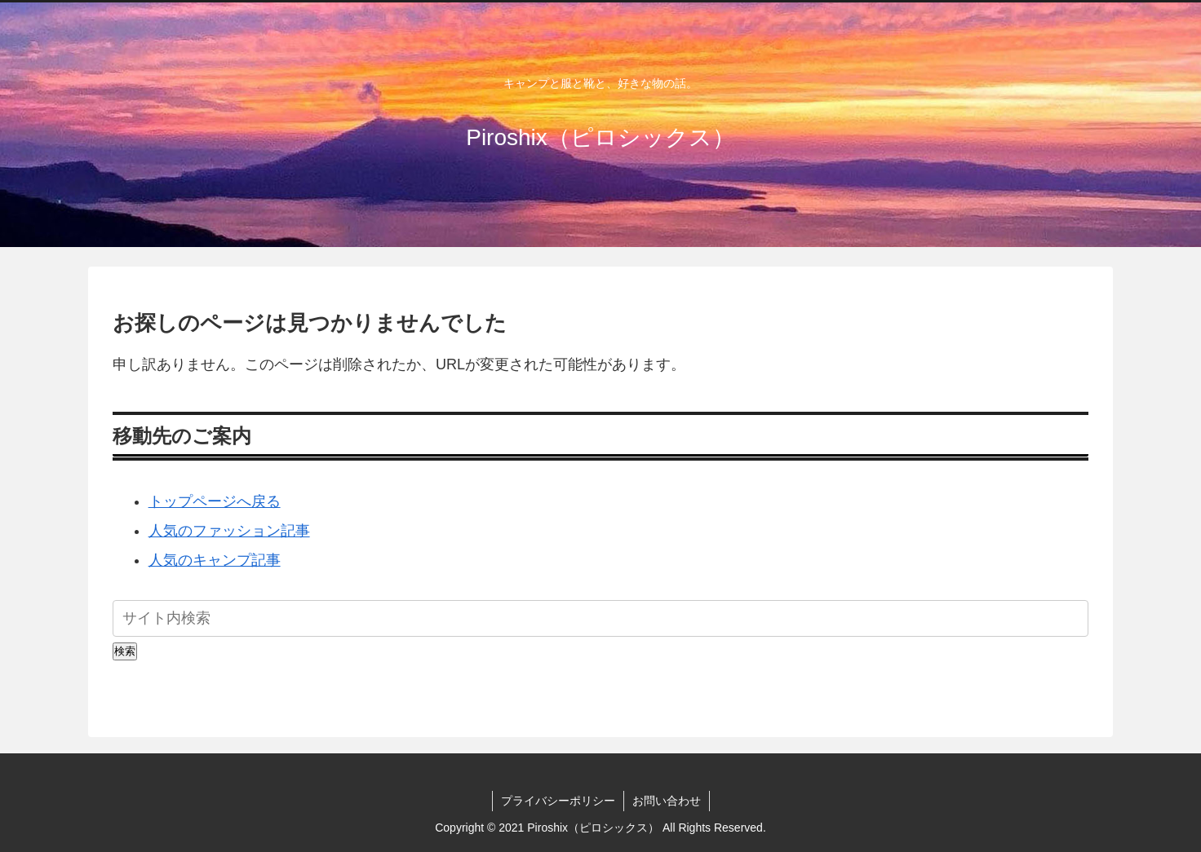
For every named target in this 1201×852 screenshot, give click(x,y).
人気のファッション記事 (229, 531)
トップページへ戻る (214, 501)
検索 (124, 651)
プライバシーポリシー (558, 800)
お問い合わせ (666, 800)
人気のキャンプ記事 (214, 560)
